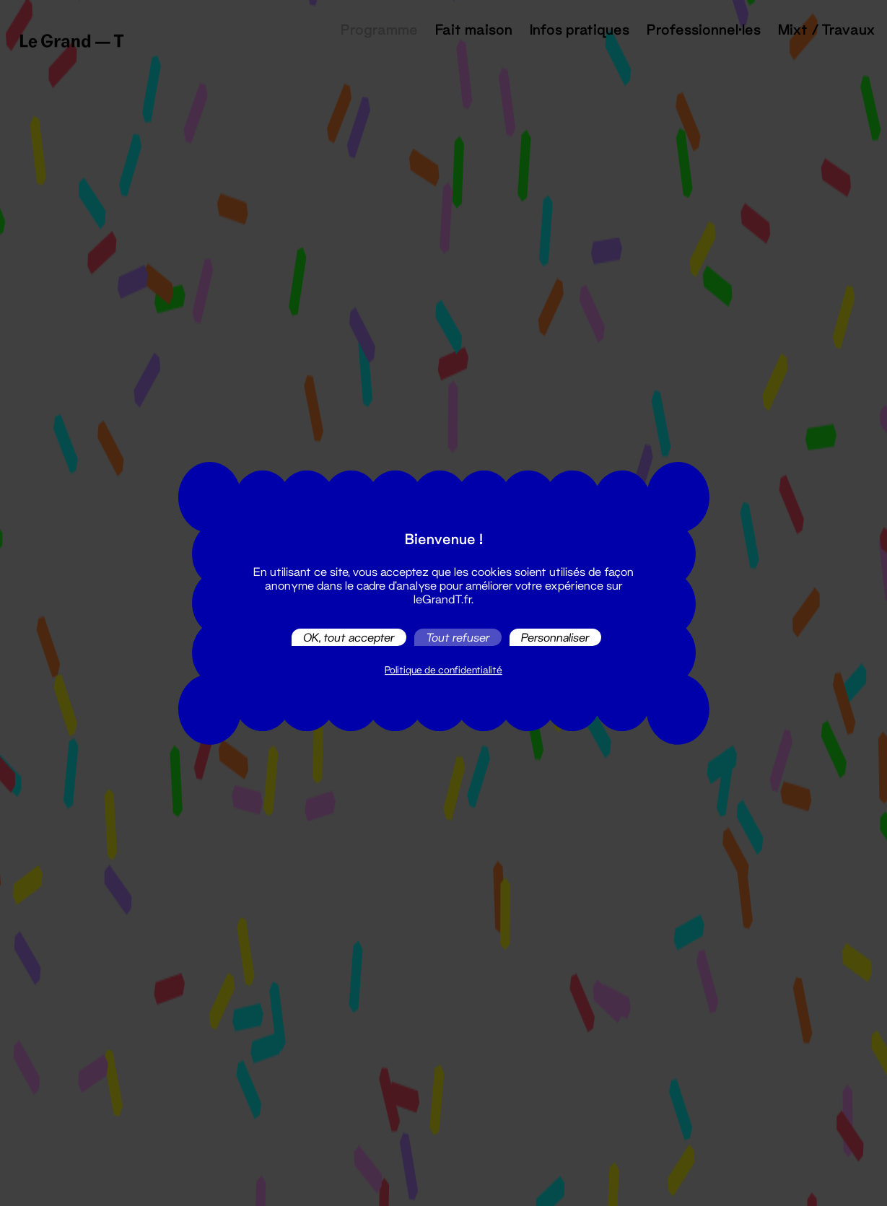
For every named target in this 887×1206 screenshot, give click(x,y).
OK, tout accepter (349, 637)
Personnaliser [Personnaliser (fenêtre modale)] (555, 637)
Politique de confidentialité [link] (443, 670)
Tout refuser (458, 637)
